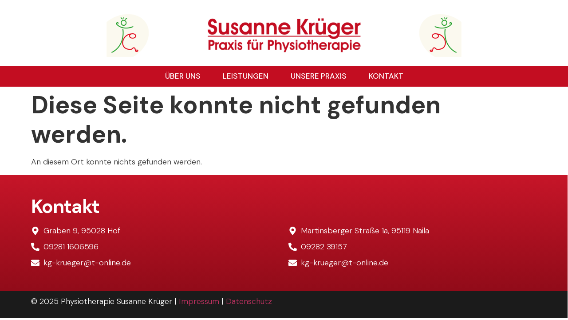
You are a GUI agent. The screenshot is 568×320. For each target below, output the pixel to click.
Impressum (199, 301)
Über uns (183, 76)
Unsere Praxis (319, 76)
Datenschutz (249, 301)
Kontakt (386, 76)
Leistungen (245, 76)
